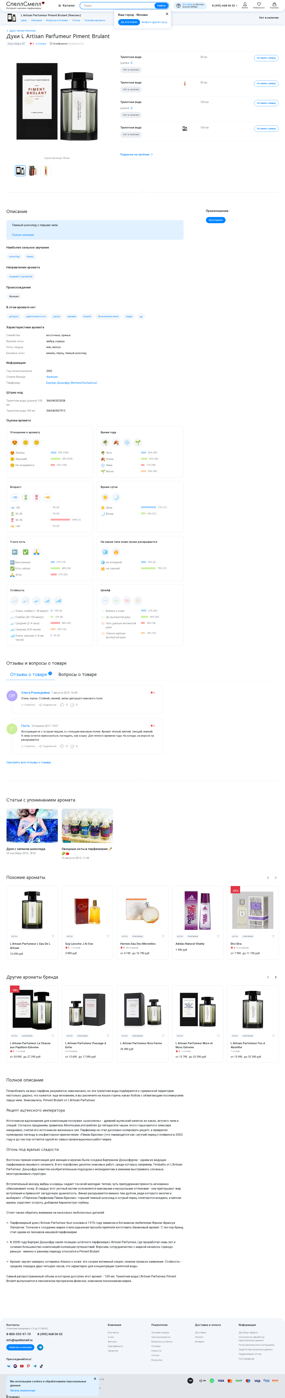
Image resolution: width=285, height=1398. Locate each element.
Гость (25, 721)
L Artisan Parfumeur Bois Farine (141, 1039)
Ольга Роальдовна (35, 688)
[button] (268, 873)
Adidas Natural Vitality (190, 939)
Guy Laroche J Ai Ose (79, 939)
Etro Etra (236, 939)
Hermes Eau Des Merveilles (138, 939)
